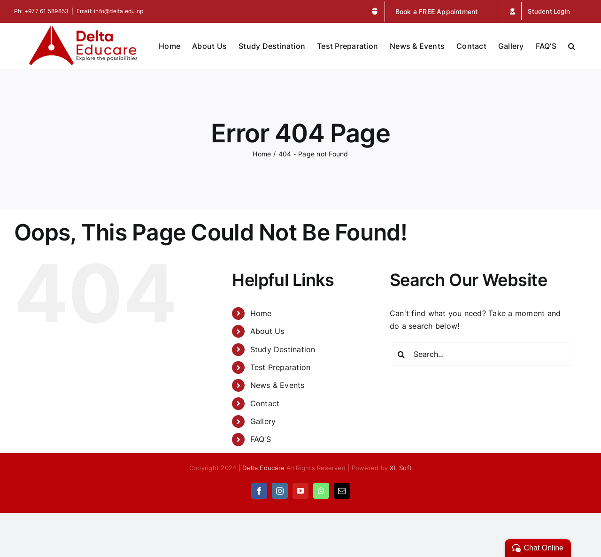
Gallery (263, 421)
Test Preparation (280, 367)
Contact (265, 403)
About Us (267, 331)
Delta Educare (263, 468)
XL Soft (401, 468)
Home (261, 313)
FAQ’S (260, 439)
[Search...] (480, 354)
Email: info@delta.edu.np (110, 11)
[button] (571, 45)
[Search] (401, 354)
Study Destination (283, 349)
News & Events (277, 385)
